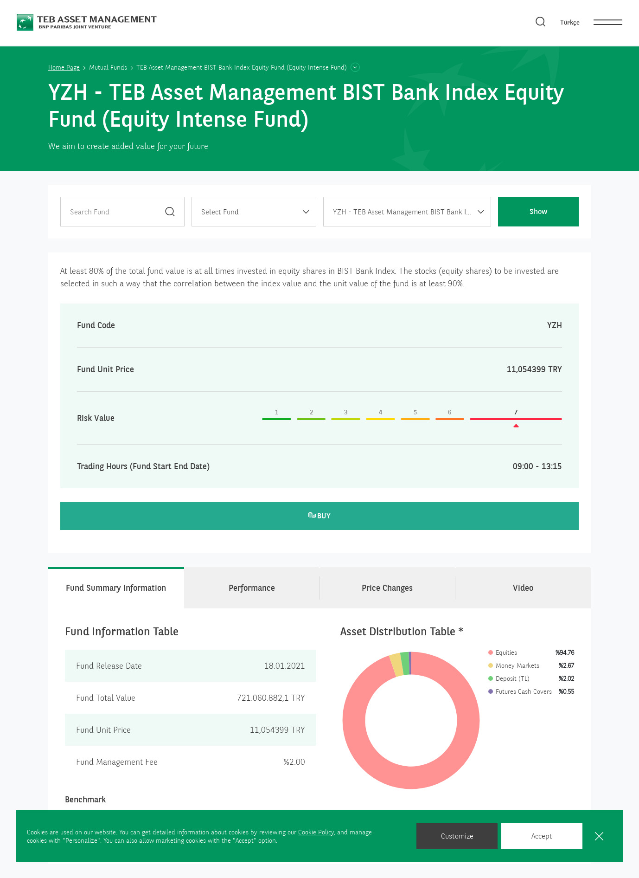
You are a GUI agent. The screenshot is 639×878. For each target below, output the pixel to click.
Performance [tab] (252, 588)
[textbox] (253, 212)
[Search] (540, 22)
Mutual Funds (108, 67)
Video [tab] (523, 588)
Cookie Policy (316, 832)
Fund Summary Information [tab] (116, 588)
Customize (457, 836)
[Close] (599, 836)
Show (538, 211)
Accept (541, 836)
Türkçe (570, 22)
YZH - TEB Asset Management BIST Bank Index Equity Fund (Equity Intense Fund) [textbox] (412, 211)
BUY (319, 515)
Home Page (64, 67)
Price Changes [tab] (387, 588)
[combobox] (254, 211)
